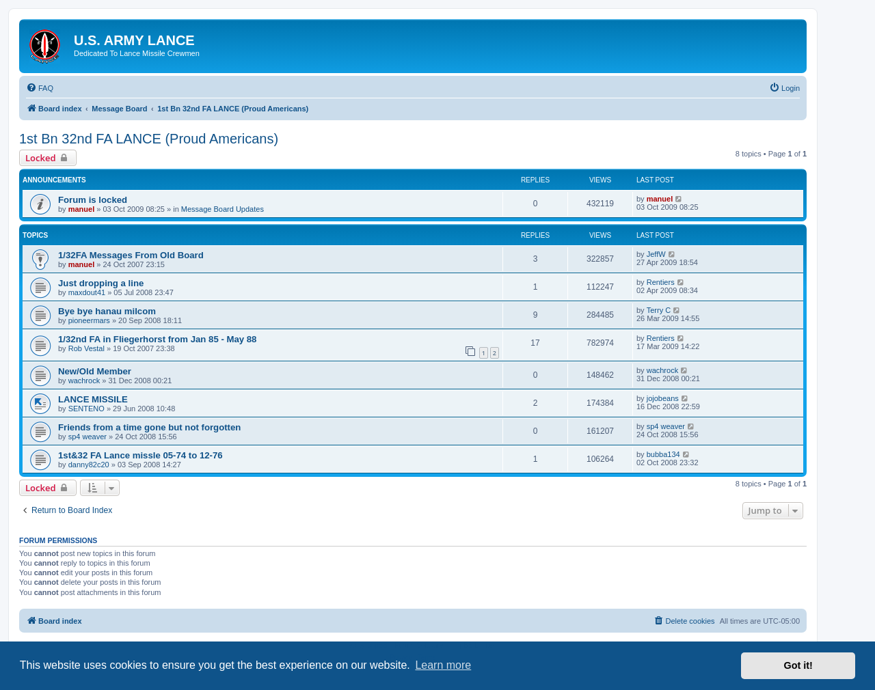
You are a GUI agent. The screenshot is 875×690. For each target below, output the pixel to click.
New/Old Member (94, 371)
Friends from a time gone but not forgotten (149, 427)
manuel (81, 209)
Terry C (659, 310)
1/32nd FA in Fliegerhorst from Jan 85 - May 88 (157, 339)
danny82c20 (88, 464)
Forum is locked (92, 200)
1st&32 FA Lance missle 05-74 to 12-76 (140, 455)
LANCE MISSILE (93, 399)
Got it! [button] (798, 665)
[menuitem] (39, 88)
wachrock (84, 380)
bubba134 (663, 454)
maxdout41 (86, 292)
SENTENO (86, 408)
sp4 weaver (87, 436)
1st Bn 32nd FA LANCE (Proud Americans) (148, 138)
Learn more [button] (443, 665)
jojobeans (663, 398)
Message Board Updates (222, 209)
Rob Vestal (86, 348)
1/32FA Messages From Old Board (131, 255)
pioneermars (89, 320)
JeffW (656, 254)
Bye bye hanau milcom (107, 311)
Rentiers (661, 282)
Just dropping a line (101, 283)
